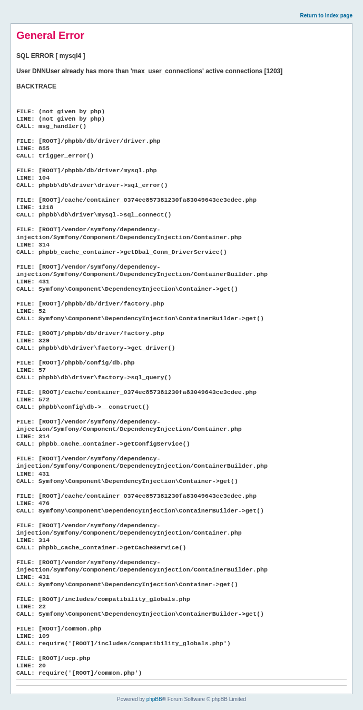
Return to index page (326, 15)
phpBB (154, 699)
